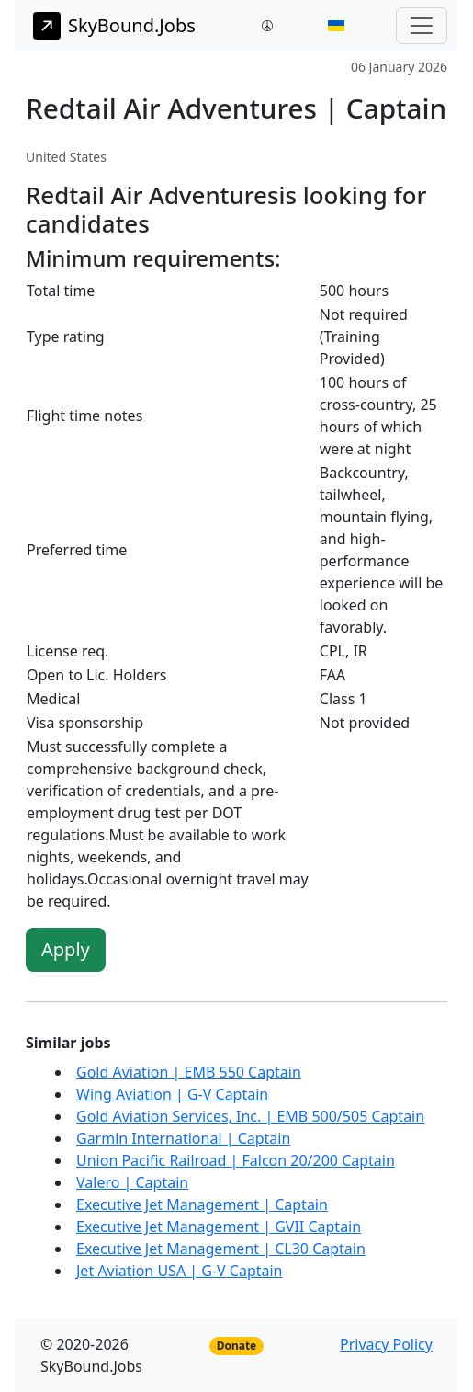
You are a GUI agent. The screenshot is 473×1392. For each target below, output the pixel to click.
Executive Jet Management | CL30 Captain (221, 1248)
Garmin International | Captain (183, 1138)
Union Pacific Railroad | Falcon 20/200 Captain (235, 1160)
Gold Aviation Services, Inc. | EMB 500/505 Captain (250, 1116)
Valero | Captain (132, 1182)
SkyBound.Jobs (114, 26)
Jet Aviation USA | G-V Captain (179, 1271)
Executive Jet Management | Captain (202, 1204)
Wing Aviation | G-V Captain (172, 1094)
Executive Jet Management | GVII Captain (218, 1226)
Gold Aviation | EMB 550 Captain (188, 1072)
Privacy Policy (386, 1344)
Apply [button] (65, 949)
